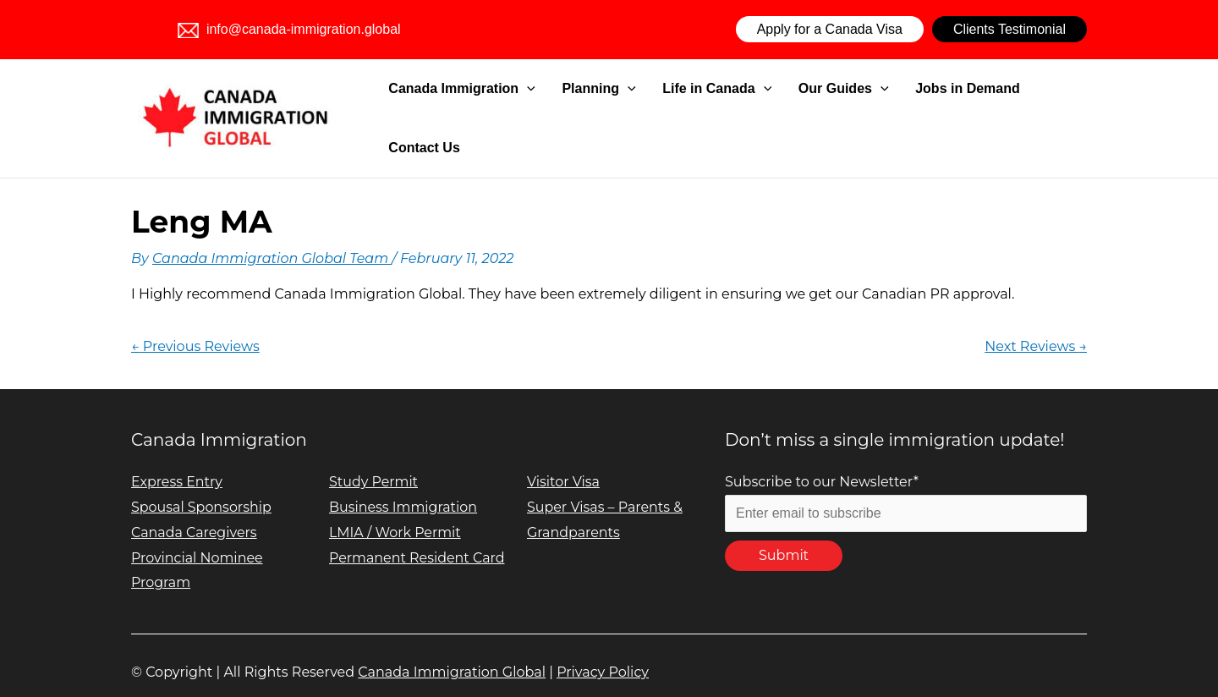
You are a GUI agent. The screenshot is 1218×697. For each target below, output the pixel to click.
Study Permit (374, 461)
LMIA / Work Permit (395, 511)
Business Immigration (403, 486)
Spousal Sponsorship (201, 486)
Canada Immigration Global (452, 651)
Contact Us (1051, 108)
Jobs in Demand (950, 108)
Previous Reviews (195, 325)
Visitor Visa (563, 461)
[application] (566, 108)
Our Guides (840, 108)
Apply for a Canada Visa (830, 29)
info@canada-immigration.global (289, 29)
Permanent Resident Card (417, 537)
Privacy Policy (603, 651)
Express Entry (177, 461)
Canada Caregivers (194, 511)
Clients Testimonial (1009, 29)
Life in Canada (727, 108)
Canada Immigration (501, 108)
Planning (624, 108)
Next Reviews (1036, 325)
